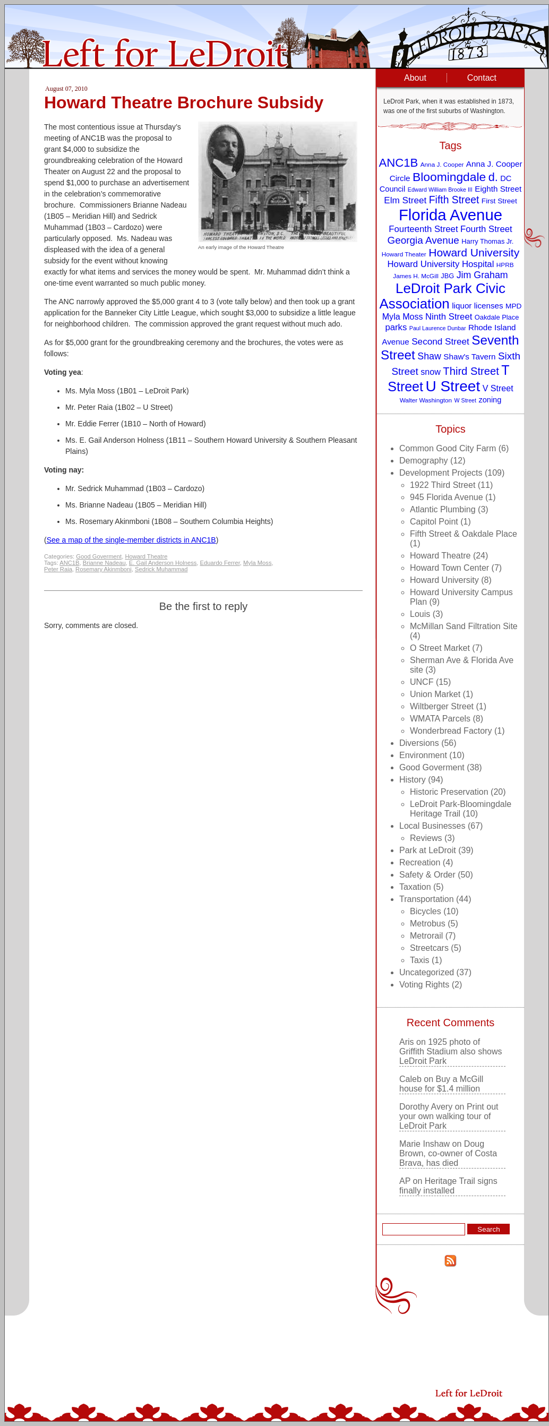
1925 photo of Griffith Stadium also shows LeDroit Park (450, 1051)
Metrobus (427, 923)
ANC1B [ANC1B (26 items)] (398, 162)
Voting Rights (424, 984)
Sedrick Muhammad (161, 569)
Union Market (435, 694)
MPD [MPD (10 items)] (513, 306)
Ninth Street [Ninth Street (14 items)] (448, 317)
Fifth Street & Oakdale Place (463, 533)
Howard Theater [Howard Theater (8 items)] (404, 254)
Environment (423, 755)
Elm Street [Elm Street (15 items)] (405, 200)
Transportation (426, 899)
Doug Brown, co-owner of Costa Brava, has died (448, 1153)
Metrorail (426, 935)
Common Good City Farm (447, 448)
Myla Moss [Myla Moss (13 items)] (402, 316)
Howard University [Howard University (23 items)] (473, 252)
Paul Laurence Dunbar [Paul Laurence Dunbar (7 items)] (437, 328)
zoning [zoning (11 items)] (489, 400)
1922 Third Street (442, 484)
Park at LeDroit (427, 850)
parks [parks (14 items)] (396, 327)
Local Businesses (432, 825)
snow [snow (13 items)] (431, 371)
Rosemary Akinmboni (103, 569)
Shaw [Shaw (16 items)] (429, 356)
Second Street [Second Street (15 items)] (440, 341)
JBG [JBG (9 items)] (447, 276)
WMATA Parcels (440, 718)
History (412, 779)
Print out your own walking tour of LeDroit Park (448, 1116)
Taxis (419, 960)
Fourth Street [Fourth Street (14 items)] (486, 229)
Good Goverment (99, 556)
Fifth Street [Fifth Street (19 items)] (454, 199)
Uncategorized (426, 972)
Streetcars (429, 947)
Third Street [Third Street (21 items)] (471, 371)
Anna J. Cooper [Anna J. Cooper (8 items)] (442, 164)
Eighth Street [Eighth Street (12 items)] (498, 188)
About (415, 77)
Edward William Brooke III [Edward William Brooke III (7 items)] (440, 189)
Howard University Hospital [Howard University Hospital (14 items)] (441, 264)
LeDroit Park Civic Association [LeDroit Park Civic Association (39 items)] (442, 296)
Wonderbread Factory (451, 730)
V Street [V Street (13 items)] (498, 388)
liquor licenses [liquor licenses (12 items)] (477, 305)
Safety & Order (427, 874)
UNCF (421, 681)
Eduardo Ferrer (220, 563)
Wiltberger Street (442, 706)
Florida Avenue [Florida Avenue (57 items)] (450, 215)
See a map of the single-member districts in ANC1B (131, 540)
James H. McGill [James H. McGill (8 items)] (416, 275)
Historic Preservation (449, 791)
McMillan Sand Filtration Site (464, 626)
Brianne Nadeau (104, 563)
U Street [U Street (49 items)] (452, 386)
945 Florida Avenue (446, 497)
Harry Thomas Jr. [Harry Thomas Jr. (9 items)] (487, 241)
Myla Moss (257, 563)
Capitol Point (434, 521)
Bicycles (425, 911)
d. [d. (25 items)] (493, 177)
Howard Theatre (146, 556)
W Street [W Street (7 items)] (465, 400)
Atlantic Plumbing (443, 509)
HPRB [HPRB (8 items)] (505, 264)
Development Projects (441, 472)
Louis (420, 613)
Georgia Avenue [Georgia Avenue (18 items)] (423, 240)
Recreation (419, 862)
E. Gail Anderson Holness (162, 563)
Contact (481, 77)
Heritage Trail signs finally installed (448, 1185)
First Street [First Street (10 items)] (499, 201)
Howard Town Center (449, 567)
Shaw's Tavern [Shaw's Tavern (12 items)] (469, 356)
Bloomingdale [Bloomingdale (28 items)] (449, 177)
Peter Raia (58, 569)
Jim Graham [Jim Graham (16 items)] (482, 275)
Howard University (444, 580)
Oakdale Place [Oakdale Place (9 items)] (497, 317)
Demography (423, 460)
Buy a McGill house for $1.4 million (441, 1084)
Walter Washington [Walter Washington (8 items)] (426, 400)
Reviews (426, 838)
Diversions (419, 743)
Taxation (415, 886)
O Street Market (440, 647)
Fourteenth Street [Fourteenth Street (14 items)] (423, 229)
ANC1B (69, 563)
